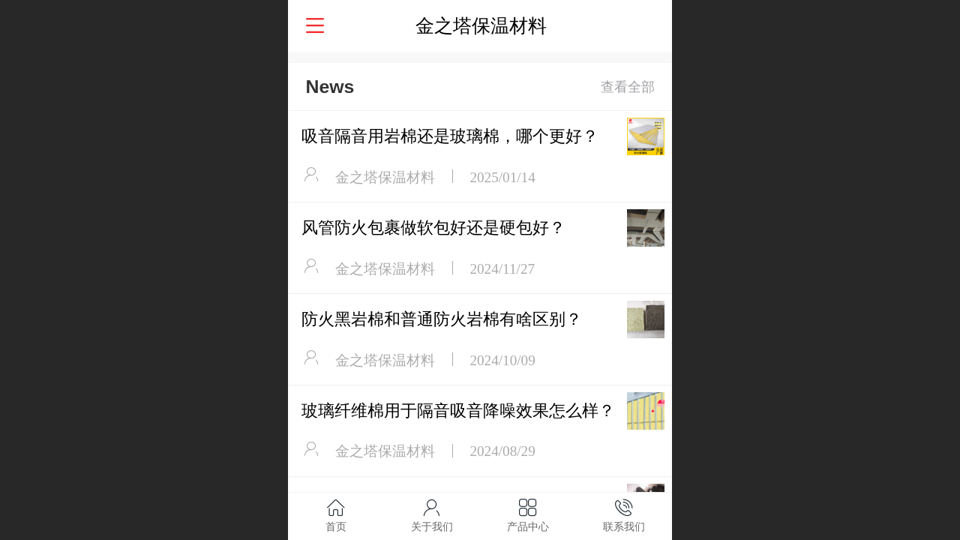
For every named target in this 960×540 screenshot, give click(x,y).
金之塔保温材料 (481, 26)
